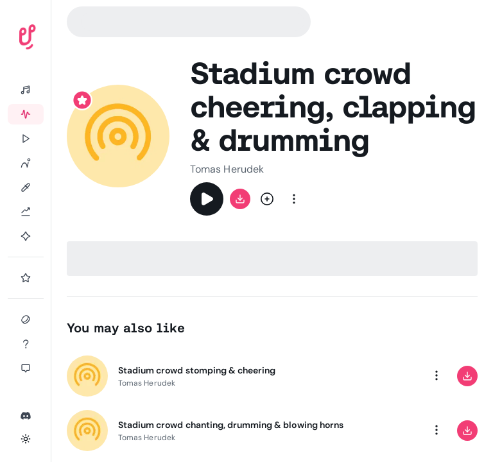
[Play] (206, 199)
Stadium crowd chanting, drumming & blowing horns (230, 425)
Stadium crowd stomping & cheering (196, 370)
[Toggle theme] (25, 439)
